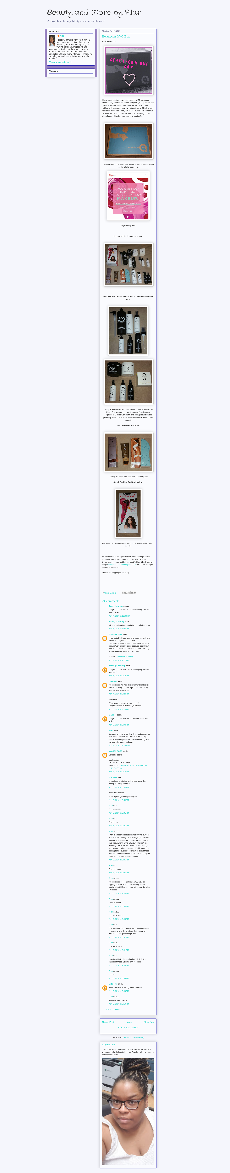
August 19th (108, 1044)
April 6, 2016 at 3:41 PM (119, 937)
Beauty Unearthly (116, 621)
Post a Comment (113, 1009)
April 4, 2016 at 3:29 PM (119, 709)
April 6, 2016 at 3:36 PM (119, 860)
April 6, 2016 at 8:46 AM (119, 787)
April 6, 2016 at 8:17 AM (119, 772)
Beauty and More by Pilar (94, 13)
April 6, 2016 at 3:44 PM (119, 965)
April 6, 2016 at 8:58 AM (119, 800)
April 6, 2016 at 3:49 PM (119, 991)
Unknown (113, 681)
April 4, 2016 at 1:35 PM (119, 629)
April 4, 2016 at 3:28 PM (119, 694)
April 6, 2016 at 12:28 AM (119, 745)
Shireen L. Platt (116, 634)
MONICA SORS (115, 751)
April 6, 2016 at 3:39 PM (119, 906)
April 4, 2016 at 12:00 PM (119, 616)
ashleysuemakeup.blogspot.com (122, 564)
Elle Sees (113, 777)
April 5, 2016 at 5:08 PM (119, 725)
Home (129, 1022)
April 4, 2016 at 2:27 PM (119, 660)
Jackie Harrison (116, 606)
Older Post (148, 1022)
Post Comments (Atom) (134, 1037)
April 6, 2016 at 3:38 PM (119, 893)
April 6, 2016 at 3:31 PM (119, 813)
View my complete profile (60, 62)
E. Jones (112, 715)
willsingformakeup (117, 666)
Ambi (111, 730)
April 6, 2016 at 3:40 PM (119, 919)
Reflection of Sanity (125, 657)
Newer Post (108, 1022)
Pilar (111, 805)
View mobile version (128, 1027)
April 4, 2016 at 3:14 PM (119, 676)
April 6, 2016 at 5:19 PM (119, 1004)
